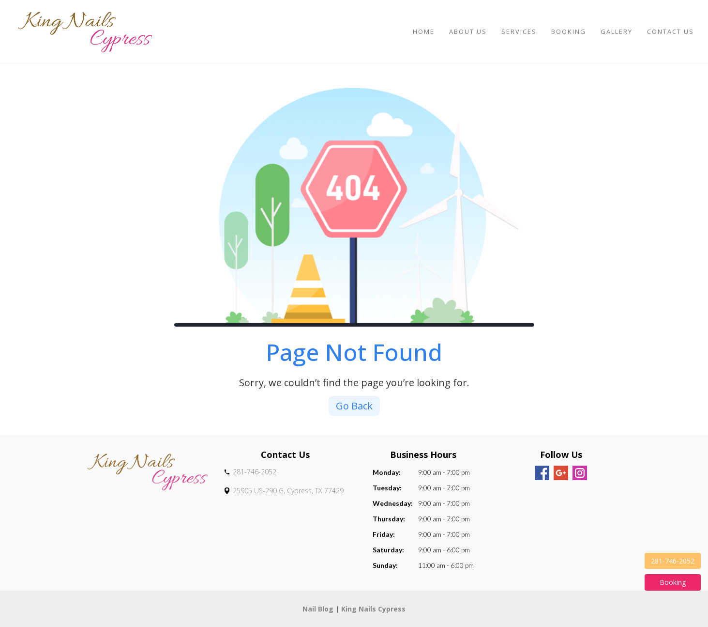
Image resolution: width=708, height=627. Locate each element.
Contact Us (670, 31)
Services (519, 31)
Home (424, 31)
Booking (568, 31)
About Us (468, 31)
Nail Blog (317, 608)
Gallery (617, 31)
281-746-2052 (672, 560)
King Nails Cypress (373, 608)
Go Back (354, 405)
